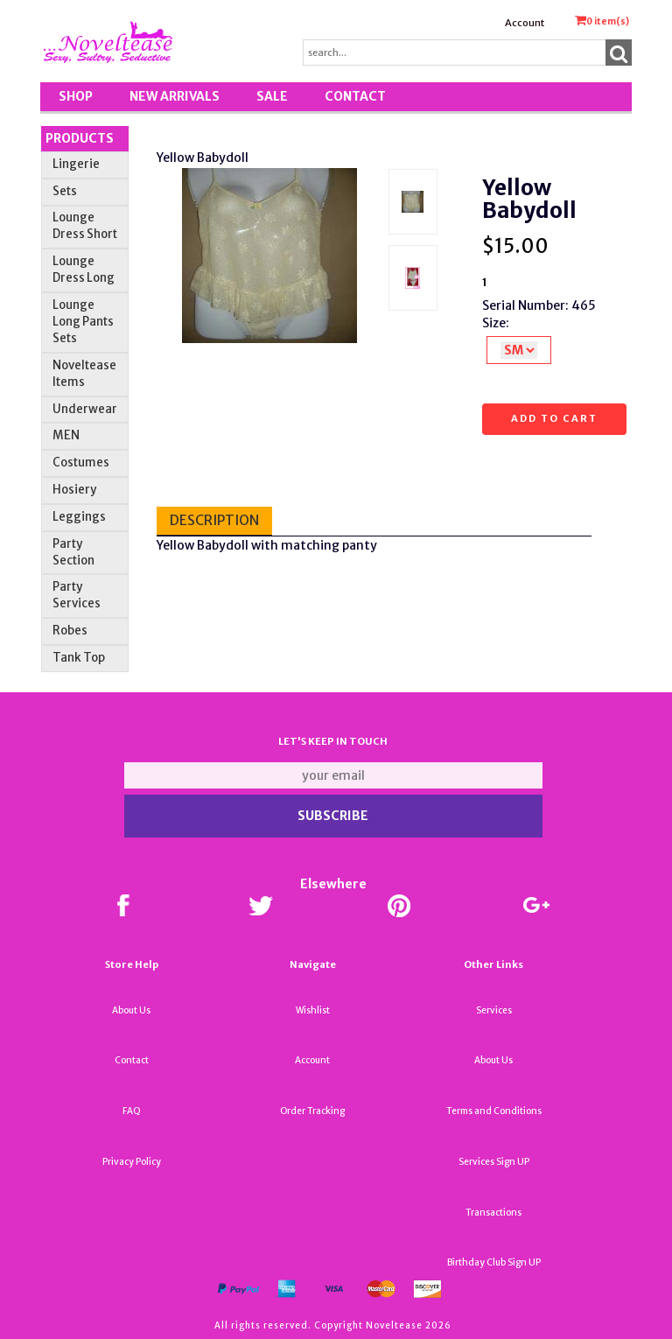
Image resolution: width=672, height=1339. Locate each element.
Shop (76, 96)
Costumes (80, 462)
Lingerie (76, 164)
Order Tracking (312, 1111)
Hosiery (74, 489)
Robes (70, 630)
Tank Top (78, 657)
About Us (131, 1010)
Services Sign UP (493, 1161)
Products (80, 138)
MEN (66, 435)
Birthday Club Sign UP (494, 1262)
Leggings (79, 516)
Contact (355, 96)
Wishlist (313, 1010)
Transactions (494, 1212)
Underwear (84, 409)
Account (524, 23)
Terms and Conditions (494, 1111)
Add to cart (554, 418)
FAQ (131, 1111)
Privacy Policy (131, 1161)
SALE (272, 96)
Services (494, 1010)
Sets (64, 191)
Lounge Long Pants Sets (83, 322)
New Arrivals (175, 96)
